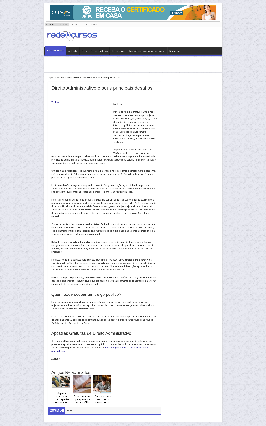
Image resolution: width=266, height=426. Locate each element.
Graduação (174, 51)
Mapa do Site (90, 24)
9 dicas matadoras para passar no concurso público (82, 399)
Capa (50, 77)
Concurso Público (55, 50)
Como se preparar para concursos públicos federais (103, 399)
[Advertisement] (133, 64)
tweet (70, 410)
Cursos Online (118, 51)
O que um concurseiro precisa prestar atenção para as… (62, 398)
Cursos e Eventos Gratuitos (95, 51)
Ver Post (55, 102)
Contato (76, 24)
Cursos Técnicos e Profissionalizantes (147, 51)
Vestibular (73, 51)
